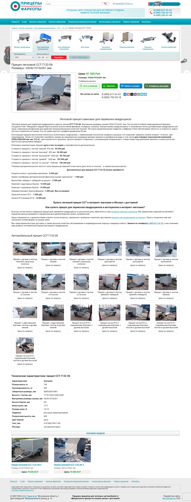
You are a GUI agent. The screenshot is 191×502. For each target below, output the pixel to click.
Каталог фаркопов (57, 22)
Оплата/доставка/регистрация (82, 22)
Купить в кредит (132, 86)
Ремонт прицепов (131, 22)
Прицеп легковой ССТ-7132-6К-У (26, 465)
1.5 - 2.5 (64, 28)
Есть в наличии (90, 86)
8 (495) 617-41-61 (163, 10)
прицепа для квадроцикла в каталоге (128, 217)
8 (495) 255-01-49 (163, 15)
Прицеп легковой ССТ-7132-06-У (69, 465)
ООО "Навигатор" (29, 496)
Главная (14, 28)
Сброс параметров (79, 57)
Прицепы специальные (148, 48)
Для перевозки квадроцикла (45, 28)
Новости (15, 22)
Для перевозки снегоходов (64, 48)
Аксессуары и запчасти (109, 22)
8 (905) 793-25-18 (163, 12)
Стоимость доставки (158, 86)
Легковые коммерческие (106, 48)
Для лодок (85, 47)
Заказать (111, 86)
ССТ (58, 28)
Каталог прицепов (37, 22)
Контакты (146, 22)
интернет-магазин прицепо (123, 212)
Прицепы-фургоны (126, 47)
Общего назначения (22, 47)
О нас (24, 22)
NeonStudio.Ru (169, 498)
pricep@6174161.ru (124, 3)
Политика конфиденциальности (23, 490)
